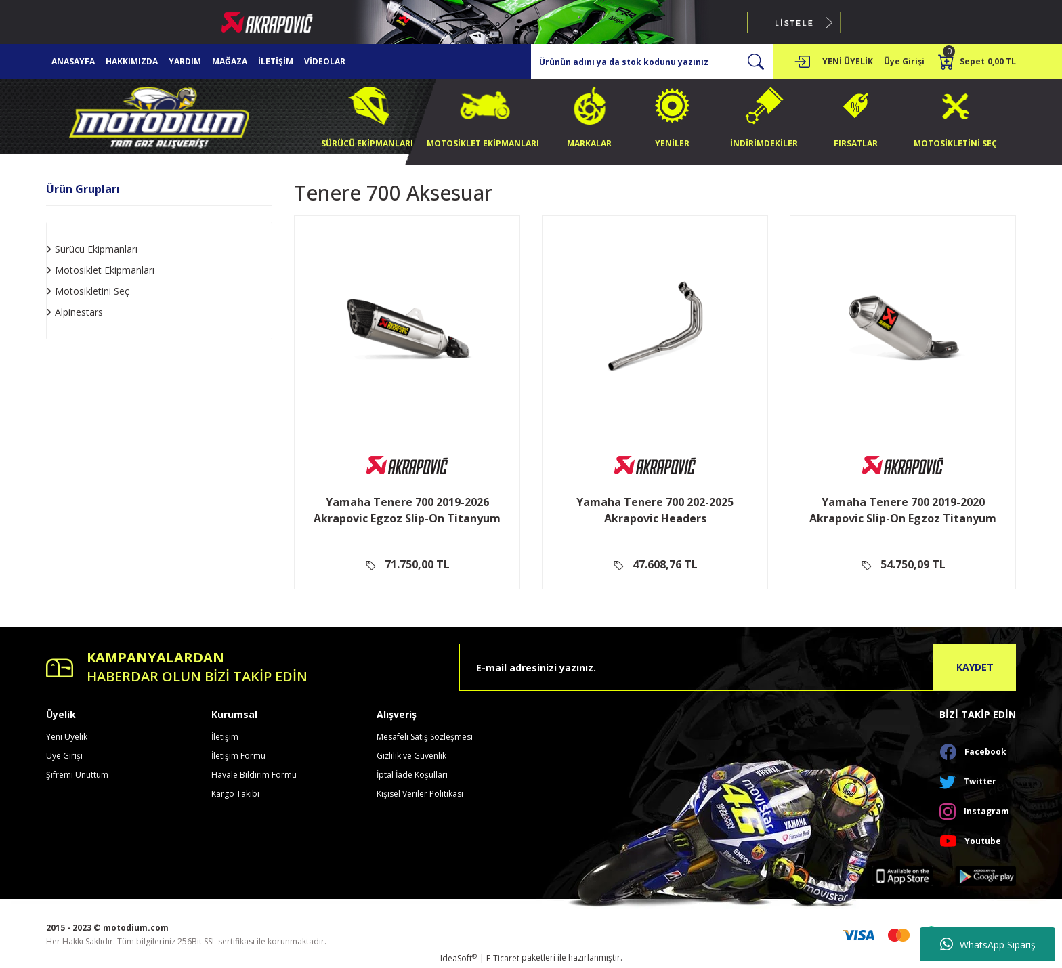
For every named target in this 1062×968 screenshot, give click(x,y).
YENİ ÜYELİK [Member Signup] (847, 61)
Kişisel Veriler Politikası (420, 793)
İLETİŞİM (275, 61)
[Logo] (159, 115)
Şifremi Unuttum (77, 774)
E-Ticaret (502, 958)
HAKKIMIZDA (132, 61)
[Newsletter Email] (737, 667)
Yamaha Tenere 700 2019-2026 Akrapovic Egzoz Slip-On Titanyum (407, 510)
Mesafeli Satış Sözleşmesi (425, 736)
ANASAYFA (73, 61)
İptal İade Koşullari (412, 774)
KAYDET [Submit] (975, 666)
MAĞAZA (229, 61)
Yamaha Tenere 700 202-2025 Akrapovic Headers (655, 510)
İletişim (224, 736)
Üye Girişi (64, 755)
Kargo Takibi (235, 793)
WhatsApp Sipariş (988, 944)
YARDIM (185, 61)
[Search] (652, 61)
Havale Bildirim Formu (254, 774)
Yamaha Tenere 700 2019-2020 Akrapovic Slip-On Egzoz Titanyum (902, 510)
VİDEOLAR (324, 61)
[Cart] (977, 61)
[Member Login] (802, 61)
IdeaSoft (458, 958)
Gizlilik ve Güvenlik (411, 755)
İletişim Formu (238, 755)
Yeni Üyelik (66, 736)
